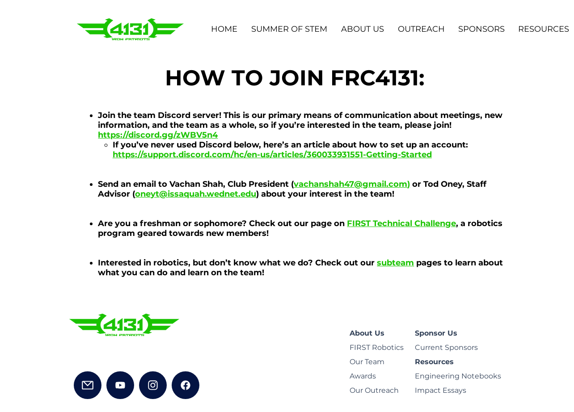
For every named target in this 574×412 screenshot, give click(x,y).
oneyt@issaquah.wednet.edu (195, 194)
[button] (362, 29)
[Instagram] (153, 385)
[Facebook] (185, 385)
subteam (395, 263)
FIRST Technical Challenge (401, 223)
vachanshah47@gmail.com (350, 184)
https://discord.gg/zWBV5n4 (158, 135)
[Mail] (87, 385)
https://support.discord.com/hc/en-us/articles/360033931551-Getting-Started (272, 155)
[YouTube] (120, 385)
